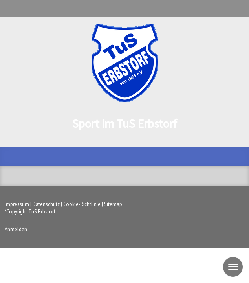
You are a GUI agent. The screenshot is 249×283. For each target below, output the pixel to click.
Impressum (17, 204)
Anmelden (16, 229)
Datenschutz (46, 204)
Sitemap (113, 204)
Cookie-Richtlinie (82, 204)
